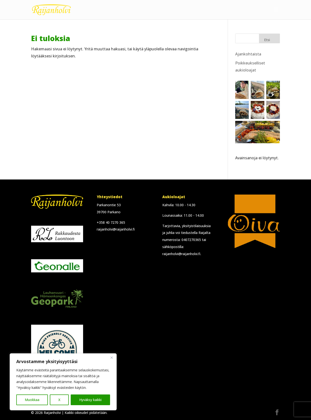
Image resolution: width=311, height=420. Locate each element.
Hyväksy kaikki (90, 399)
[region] (63, 381)
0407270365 (191, 239)
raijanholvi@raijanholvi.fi (116, 229)
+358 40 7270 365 (111, 222)
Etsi (267, 39)
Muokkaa (32, 399)
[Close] (111, 357)
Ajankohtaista (248, 54)
